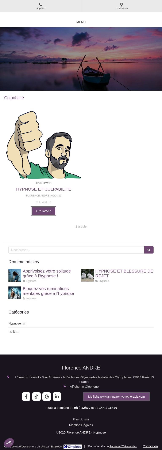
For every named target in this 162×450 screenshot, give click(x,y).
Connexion (150, 446)
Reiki (11, 331)
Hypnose (14, 323)
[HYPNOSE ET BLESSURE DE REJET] (87, 275)
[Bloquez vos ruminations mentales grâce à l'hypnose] (14, 292)
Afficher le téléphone (84, 386)
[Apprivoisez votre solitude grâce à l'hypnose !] (14, 275)
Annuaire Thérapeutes (123, 446)
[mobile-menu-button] (81, 22)
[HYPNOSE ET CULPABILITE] (43, 145)
